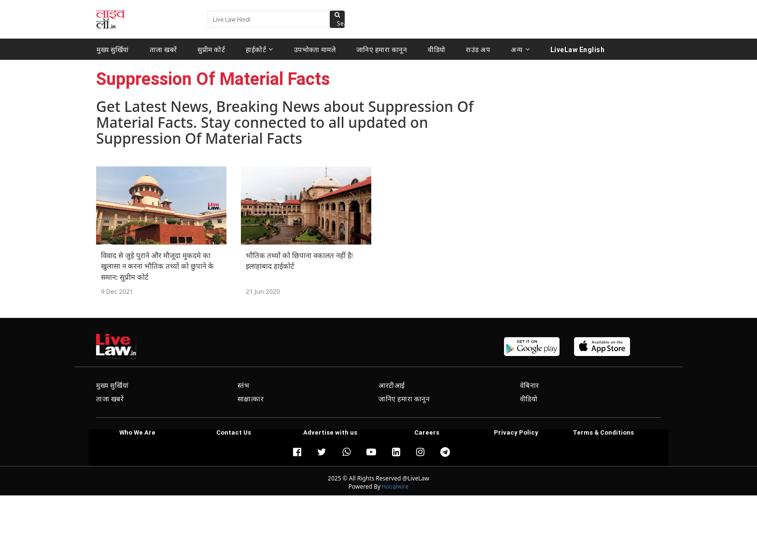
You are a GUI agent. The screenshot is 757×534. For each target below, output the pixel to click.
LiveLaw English (577, 49)
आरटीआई (391, 385)
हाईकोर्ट (259, 49)
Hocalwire (395, 486)
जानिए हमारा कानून (381, 49)
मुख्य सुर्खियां (113, 49)
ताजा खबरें (163, 49)
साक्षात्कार (251, 399)
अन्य (520, 49)
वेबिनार (529, 385)
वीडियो (437, 49)
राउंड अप (478, 49)
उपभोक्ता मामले (315, 49)
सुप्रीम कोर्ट (211, 49)
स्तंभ (244, 385)
